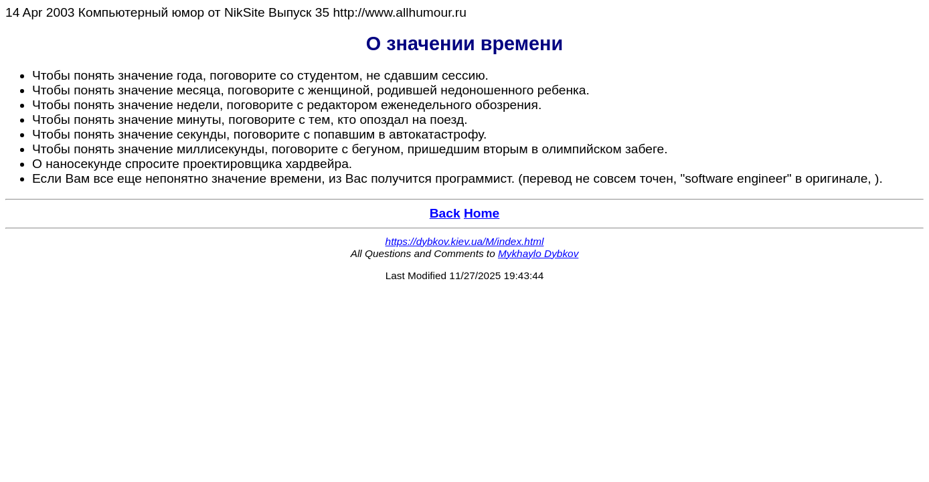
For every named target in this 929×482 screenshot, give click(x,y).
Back (445, 213)
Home (481, 213)
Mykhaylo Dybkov (538, 253)
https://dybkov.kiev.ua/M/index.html (465, 241)
